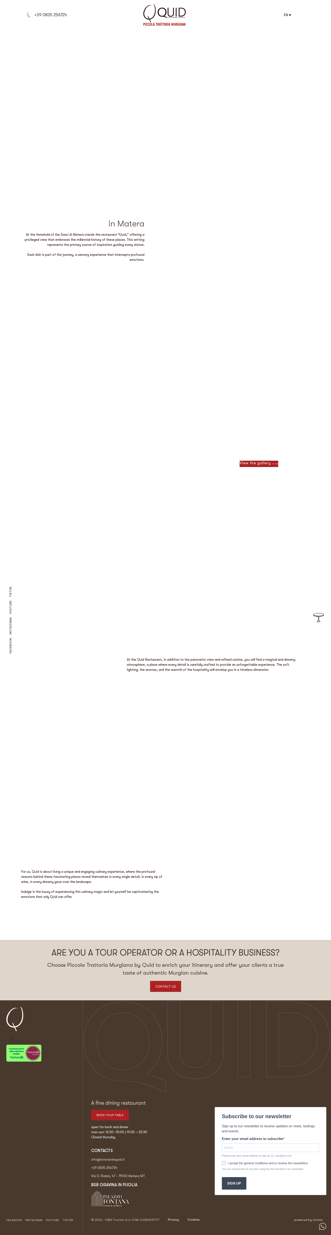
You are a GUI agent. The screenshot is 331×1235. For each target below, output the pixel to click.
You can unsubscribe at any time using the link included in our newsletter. (263, 1169)
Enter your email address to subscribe (252, 1139)
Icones (318, 1220)
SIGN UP (234, 1183)
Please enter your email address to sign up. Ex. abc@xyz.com (257, 1156)
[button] (287, 15)
